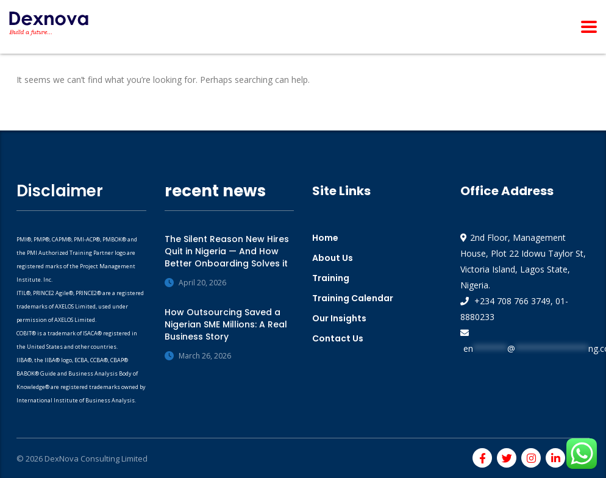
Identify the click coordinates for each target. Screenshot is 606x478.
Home (325, 238)
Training (330, 278)
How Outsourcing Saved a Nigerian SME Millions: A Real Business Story (226, 324)
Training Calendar (352, 298)
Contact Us (337, 338)
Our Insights (339, 318)
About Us (332, 258)
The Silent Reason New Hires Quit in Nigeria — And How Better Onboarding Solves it (227, 251)
